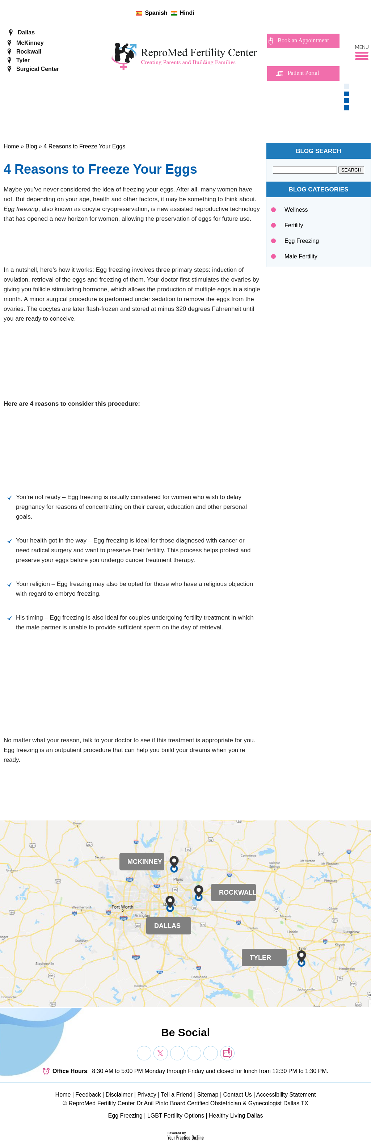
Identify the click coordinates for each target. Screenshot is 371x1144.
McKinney (30, 43)
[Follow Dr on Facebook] (144, 1053)
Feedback (88, 1095)
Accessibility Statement (286, 1095)
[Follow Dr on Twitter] (161, 1053)
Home (11, 146)
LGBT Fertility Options (175, 1116)
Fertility (293, 225)
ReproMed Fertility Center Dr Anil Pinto (119, 1103)
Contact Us (237, 1095)
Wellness (296, 210)
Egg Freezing (301, 241)
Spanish (156, 13)
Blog (31, 146)
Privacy (146, 1095)
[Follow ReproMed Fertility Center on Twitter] (209, 12)
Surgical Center (37, 69)
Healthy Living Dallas (236, 1116)
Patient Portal (303, 73)
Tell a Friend (177, 1095)
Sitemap (208, 1095)
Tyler (23, 60)
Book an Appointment (303, 40)
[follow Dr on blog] (227, 1053)
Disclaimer (119, 1095)
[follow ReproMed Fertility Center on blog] (232, 12)
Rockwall (28, 51)
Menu (362, 47)
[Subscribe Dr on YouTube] (177, 1053)
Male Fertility (300, 256)
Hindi (187, 13)
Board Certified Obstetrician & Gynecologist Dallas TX (239, 1103)
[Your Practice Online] (185, 1135)
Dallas (26, 32)
